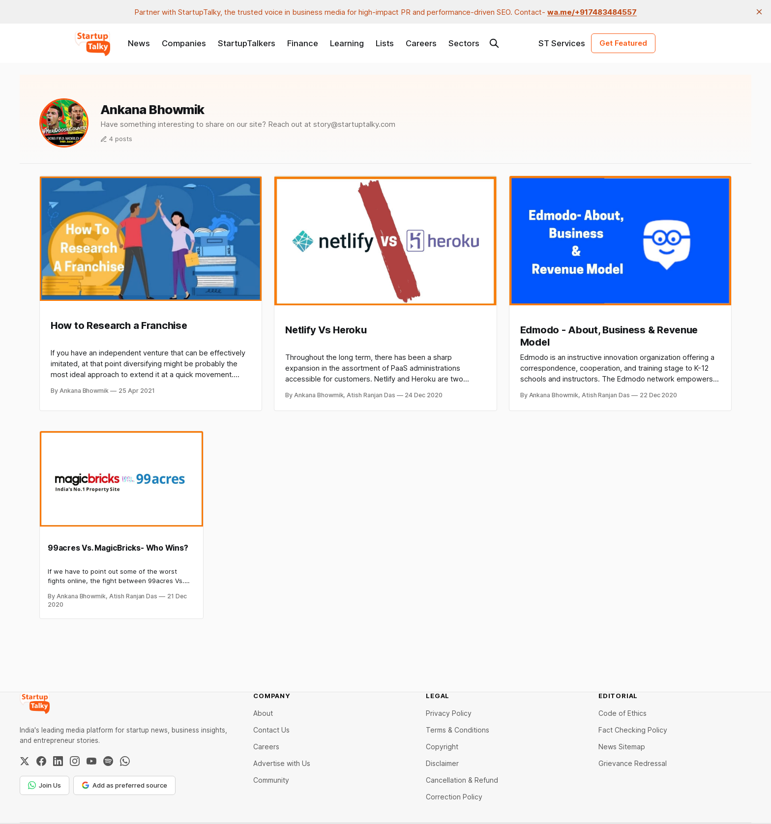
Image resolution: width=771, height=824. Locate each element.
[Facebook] (41, 761)
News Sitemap (621, 746)
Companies (184, 43)
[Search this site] (494, 43)
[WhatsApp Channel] (125, 761)
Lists (385, 43)
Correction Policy (454, 797)
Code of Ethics (622, 713)
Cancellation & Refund (462, 780)
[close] (759, 12)
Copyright (442, 746)
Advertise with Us (281, 763)
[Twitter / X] (25, 761)
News (139, 43)
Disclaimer (442, 763)
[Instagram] (75, 761)
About (263, 713)
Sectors (463, 43)
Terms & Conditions (457, 730)
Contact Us (271, 730)
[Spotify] (108, 761)
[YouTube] (91, 761)
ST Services (561, 43)
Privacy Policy (449, 713)
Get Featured (623, 43)
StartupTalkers (246, 43)
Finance (302, 43)
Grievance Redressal (632, 763)
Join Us (44, 785)
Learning (347, 43)
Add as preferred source (124, 785)
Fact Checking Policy (632, 730)
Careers (421, 43)
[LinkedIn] (58, 761)
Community (271, 780)
